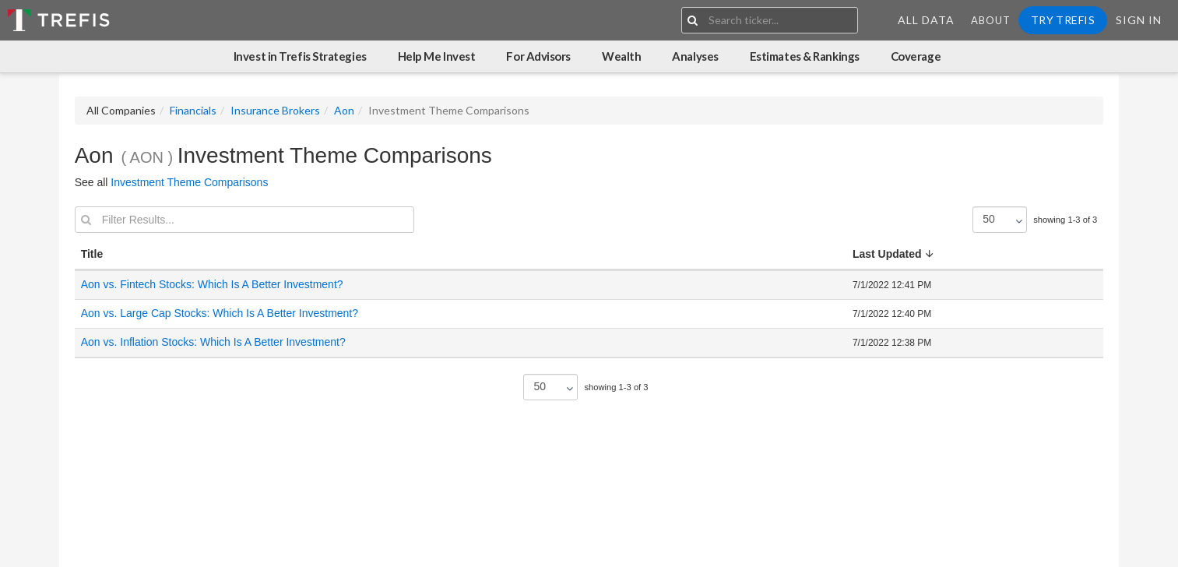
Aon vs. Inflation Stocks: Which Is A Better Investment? (213, 342)
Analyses (695, 56)
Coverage (916, 56)
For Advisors (538, 56)
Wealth (621, 56)
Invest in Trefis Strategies (300, 56)
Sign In (1139, 19)
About (991, 20)
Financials (193, 110)
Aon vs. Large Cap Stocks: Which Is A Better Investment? (219, 313)
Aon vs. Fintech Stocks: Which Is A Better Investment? (212, 284)
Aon (344, 110)
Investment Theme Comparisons (189, 182)
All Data (926, 19)
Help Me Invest (437, 56)
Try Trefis (1063, 19)
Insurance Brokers (275, 110)
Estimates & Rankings (805, 56)
